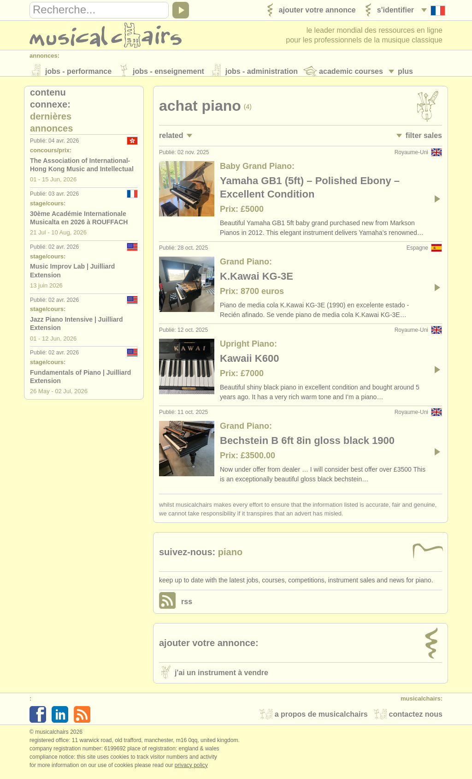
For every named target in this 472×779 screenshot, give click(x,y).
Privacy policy (191, 769)
